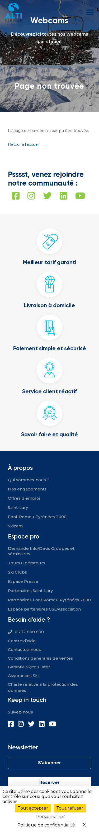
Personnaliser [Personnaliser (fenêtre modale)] (50, 816)
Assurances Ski (23, 675)
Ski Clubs (17, 572)
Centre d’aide (22, 640)
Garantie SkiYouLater (29, 666)
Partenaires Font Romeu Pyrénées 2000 (49, 599)
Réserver (49, 782)
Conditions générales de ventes (40, 658)
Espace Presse (23, 581)
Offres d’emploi (24, 498)
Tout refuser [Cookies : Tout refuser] (69, 808)
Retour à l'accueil (23, 144)
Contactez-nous (24, 649)
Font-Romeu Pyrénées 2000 (37, 516)
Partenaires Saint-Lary (30, 590)
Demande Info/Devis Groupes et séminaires (41, 551)
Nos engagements (27, 488)
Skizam (15, 525)
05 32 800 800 (29, 631)
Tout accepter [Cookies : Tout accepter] (33, 808)
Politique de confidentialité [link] (46, 825)
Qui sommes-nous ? (28, 479)
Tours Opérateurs (26, 562)
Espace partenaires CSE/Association (44, 609)
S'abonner (49, 762)
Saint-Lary (18, 507)
